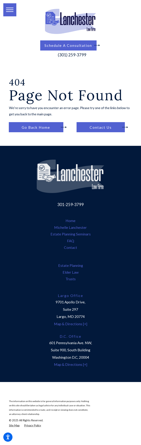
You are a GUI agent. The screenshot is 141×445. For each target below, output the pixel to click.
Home (70, 220)
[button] (7, 437)
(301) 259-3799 (72, 55)
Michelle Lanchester (70, 227)
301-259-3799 (70, 204)
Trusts (71, 279)
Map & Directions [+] (70, 324)
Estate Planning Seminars (70, 234)
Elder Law (71, 272)
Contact (70, 247)
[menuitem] (70, 221)
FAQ (70, 241)
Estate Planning (70, 265)
